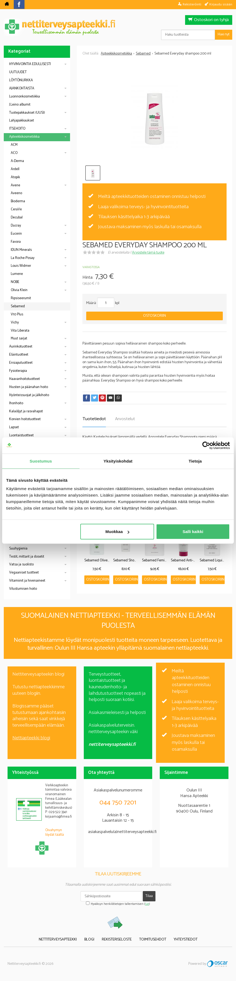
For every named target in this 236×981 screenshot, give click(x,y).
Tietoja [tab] (195, 461)
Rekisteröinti (192, 4)
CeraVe (16, 209)
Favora (16, 242)
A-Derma (17, 161)
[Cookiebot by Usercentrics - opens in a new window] (206, 445)
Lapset (14, 427)
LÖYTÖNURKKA (21, 80)
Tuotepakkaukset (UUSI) (27, 113)
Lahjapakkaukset (21, 120)
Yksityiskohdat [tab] (117, 461)
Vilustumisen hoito (23, 589)
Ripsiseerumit (21, 298)
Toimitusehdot (152, 939)
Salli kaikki (193, 531)
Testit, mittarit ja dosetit (26, 556)
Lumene (17, 274)
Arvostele (148, 253)
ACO (14, 153)
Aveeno (16, 193)
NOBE (15, 282)
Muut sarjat (19, 338)
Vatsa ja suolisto (21, 564)
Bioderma (18, 201)
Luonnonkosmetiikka (24, 96)
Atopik (15, 177)
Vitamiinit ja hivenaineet (27, 581)
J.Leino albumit (19, 104)
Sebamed (18, 306)
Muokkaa (117, 531)
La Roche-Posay (22, 258)
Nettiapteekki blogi (31, 738)
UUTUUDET (18, 72)
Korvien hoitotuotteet (25, 419)
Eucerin (16, 234)
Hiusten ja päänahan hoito (28, 387)
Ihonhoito (16, 403)
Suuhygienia (18, 548)
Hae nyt (224, 34)
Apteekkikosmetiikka (24, 137)
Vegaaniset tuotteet (24, 572)
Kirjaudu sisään (220, 4)
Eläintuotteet (18, 355)
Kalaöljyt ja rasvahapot (26, 411)
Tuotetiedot (94, 419)
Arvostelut (125, 419)
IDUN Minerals (21, 250)
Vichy (15, 322)
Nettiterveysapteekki (58, 939)
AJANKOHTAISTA (21, 88)
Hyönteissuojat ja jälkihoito (29, 395)
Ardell (15, 169)
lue (147, 904)
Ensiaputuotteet (21, 363)
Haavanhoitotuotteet (24, 379)
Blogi (89, 939)
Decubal (17, 217)
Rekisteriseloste (117, 939)
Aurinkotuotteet (20, 346)
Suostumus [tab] (41, 461)
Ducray (16, 225)
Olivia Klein (19, 290)
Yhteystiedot (185, 939)
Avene (15, 185)
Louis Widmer (21, 266)
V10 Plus (17, 314)
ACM (14, 145)
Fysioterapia (18, 371)
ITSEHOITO (17, 129)
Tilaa (149, 896)
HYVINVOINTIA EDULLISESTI (30, 64)
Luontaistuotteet (21, 435)
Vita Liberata (20, 330)
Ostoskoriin (154, 316)
